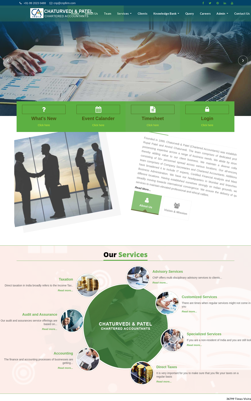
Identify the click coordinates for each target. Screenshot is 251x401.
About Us (108, 15)
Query (196, 15)
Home (94, 15)
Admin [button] (224, 15)
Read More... (166, 158)
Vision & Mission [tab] (191, 187)
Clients (153, 15)
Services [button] (136, 15)
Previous (8, 61)
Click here (43, 125)
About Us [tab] (166, 170)
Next (242, 61)
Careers (210, 15)
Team (122, 15)
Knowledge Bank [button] (174, 15)
